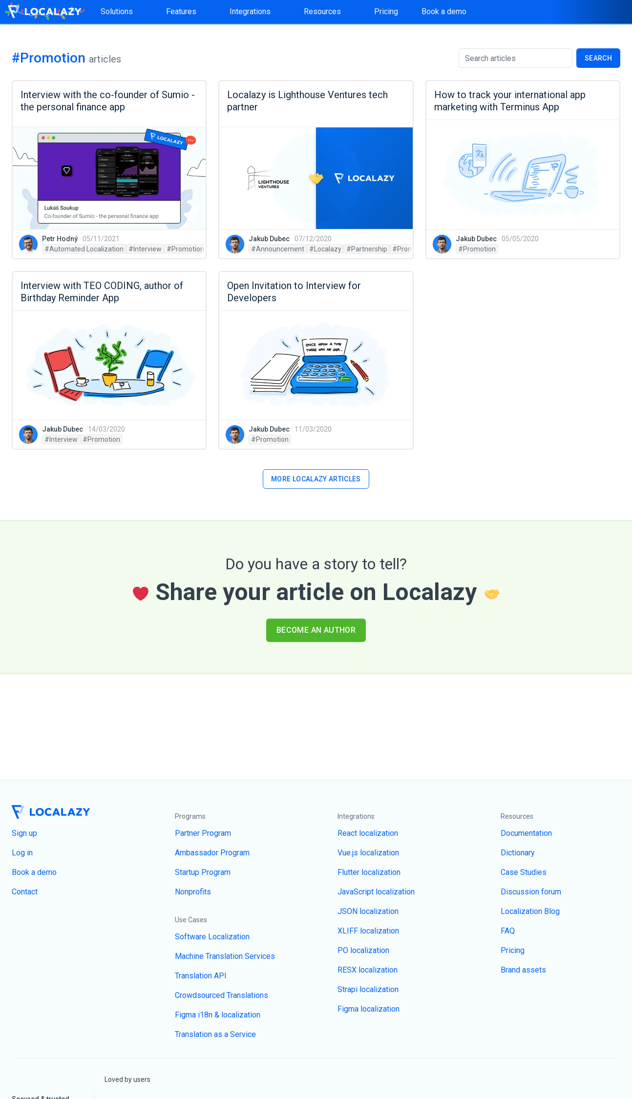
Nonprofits (193, 891)
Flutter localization (368, 872)
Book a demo (443, 11)
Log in (22, 852)
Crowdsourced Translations (221, 995)
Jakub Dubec (269, 239)
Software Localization (212, 936)
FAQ (508, 930)
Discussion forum (531, 891)
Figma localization (368, 1009)
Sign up (24, 833)
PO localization (363, 950)
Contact (25, 891)
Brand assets (523, 970)
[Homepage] (44, 11)
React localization (367, 833)
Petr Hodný (60, 239)
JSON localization (368, 911)
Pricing (386, 11)
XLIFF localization (368, 930)
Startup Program (203, 872)
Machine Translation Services (225, 956)
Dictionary (518, 852)
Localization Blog (530, 911)
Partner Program (203, 833)
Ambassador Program (212, 852)
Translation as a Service (215, 1034)
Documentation (526, 833)
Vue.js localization (368, 852)
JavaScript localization (376, 891)
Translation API (201, 975)
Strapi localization (368, 989)
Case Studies (524, 872)
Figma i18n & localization (217, 1014)
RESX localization (367, 970)
